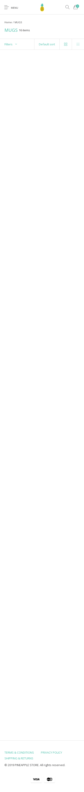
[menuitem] (19, 752)
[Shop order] (47, 44)
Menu (14, 7)
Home (8, 22)
